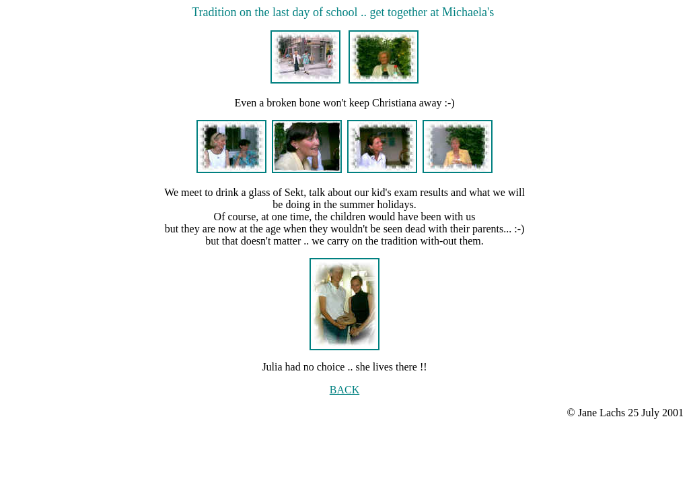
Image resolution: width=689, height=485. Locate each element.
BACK (344, 389)
